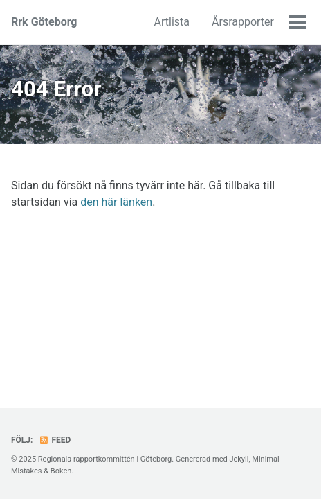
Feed (55, 440)
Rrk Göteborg (44, 21)
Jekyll (238, 459)
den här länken (116, 202)
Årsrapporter (243, 21)
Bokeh (61, 470)
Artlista (172, 21)
